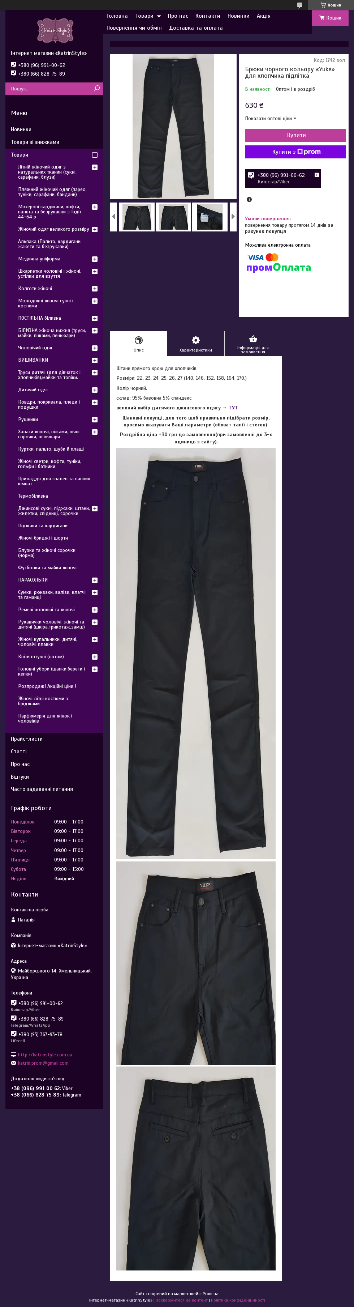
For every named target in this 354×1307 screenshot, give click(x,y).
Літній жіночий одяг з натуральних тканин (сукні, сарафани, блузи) (47, 172)
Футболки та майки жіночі (47, 568)
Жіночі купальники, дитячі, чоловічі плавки (47, 641)
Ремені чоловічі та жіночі (46, 609)
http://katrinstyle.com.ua (45, 1054)
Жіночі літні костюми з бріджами (43, 701)
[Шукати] (96, 88)
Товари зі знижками (35, 142)
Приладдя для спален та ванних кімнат (54, 481)
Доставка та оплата (196, 27)
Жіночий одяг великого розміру (53, 229)
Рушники (28, 419)
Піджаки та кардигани (43, 526)
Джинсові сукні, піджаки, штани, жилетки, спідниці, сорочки (54, 510)
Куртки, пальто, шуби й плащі (51, 449)
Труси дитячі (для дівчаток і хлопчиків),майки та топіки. (49, 374)
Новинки (239, 16)
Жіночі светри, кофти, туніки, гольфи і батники (49, 463)
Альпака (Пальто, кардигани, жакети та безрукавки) (50, 244)
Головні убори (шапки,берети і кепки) (51, 671)
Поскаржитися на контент (182, 1300)
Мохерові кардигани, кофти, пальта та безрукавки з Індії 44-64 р (49, 212)
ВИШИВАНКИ (33, 360)
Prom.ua (211, 1293)
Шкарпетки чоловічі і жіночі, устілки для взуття (49, 273)
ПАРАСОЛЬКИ (33, 580)
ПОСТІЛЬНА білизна (39, 318)
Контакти (207, 16)
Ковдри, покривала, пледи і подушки (49, 404)
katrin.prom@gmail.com (43, 1063)
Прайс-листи (27, 739)
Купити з (296, 152)
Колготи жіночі (35, 288)
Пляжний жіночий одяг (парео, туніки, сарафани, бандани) (52, 191)
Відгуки (20, 777)
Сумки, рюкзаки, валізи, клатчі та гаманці (52, 594)
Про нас (178, 16)
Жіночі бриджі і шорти (43, 538)
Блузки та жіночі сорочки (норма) (46, 552)
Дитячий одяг (33, 390)
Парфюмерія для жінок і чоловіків (45, 718)
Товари (144, 16)
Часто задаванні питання (42, 789)
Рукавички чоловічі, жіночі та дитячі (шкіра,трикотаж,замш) (51, 624)
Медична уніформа (39, 259)
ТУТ (233, 408)
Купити (296, 135)
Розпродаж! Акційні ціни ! (47, 686)
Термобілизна (33, 496)
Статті (18, 751)
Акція (264, 16)
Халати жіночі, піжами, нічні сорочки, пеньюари (48, 434)
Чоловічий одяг (35, 348)
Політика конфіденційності (238, 1300)
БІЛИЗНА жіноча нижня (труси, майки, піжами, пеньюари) (52, 333)
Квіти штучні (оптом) (41, 657)
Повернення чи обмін (134, 27)
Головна (117, 16)
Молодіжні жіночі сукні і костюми (45, 303)
